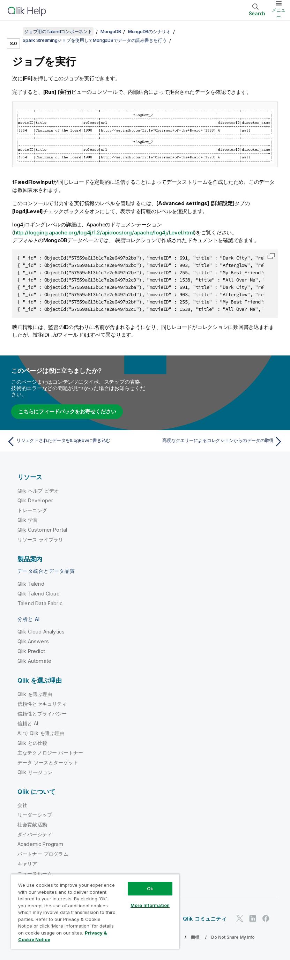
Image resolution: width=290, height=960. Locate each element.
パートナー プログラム (42, 854)
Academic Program (40, 844)
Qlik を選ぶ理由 (35, 694)
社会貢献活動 (32, 824)
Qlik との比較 (32, 743)
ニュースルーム (34, 873)
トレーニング (32, 510)
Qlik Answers (33, 641)
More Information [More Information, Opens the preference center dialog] (150, 905)
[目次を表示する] (14, 31)
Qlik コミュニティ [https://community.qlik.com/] (204, 918)
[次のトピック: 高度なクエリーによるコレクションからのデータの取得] (216, 441)
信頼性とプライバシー (42, 714)
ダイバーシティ (34, 834)
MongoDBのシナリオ (149, 31)
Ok (150, 888)
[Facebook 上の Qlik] (266, 918)
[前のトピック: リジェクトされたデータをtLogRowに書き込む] (73, 441)
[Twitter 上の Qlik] (240, 918)
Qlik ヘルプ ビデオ (38, 491)
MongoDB (111, 31)
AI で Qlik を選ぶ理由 (41, 733)
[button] (271, 256)
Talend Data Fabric (39, 603)
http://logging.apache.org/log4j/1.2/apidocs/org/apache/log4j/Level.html (104, 232)
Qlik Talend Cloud (38, 594)
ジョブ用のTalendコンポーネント (58, 31)
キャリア (27, 864)
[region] (95, 911)
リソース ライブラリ (40, 539)
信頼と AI (27, 723)
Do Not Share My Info (233, 937)
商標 (195, 937)
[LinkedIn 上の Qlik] (252, 918)
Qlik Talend (30, 584)
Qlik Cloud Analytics (41, 632)
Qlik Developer (35, 500)
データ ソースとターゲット (47, 762)
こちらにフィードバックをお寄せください (67, 411)
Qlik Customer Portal (42, 530)
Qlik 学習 (27, 520)
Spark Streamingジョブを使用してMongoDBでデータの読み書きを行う (95, 40)
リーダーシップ (34, 815)
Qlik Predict (31, 651)
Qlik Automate (34, 661)
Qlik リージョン (35, 772)
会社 (22, 805)
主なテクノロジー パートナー (50, 753)
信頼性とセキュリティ (42, 704)
